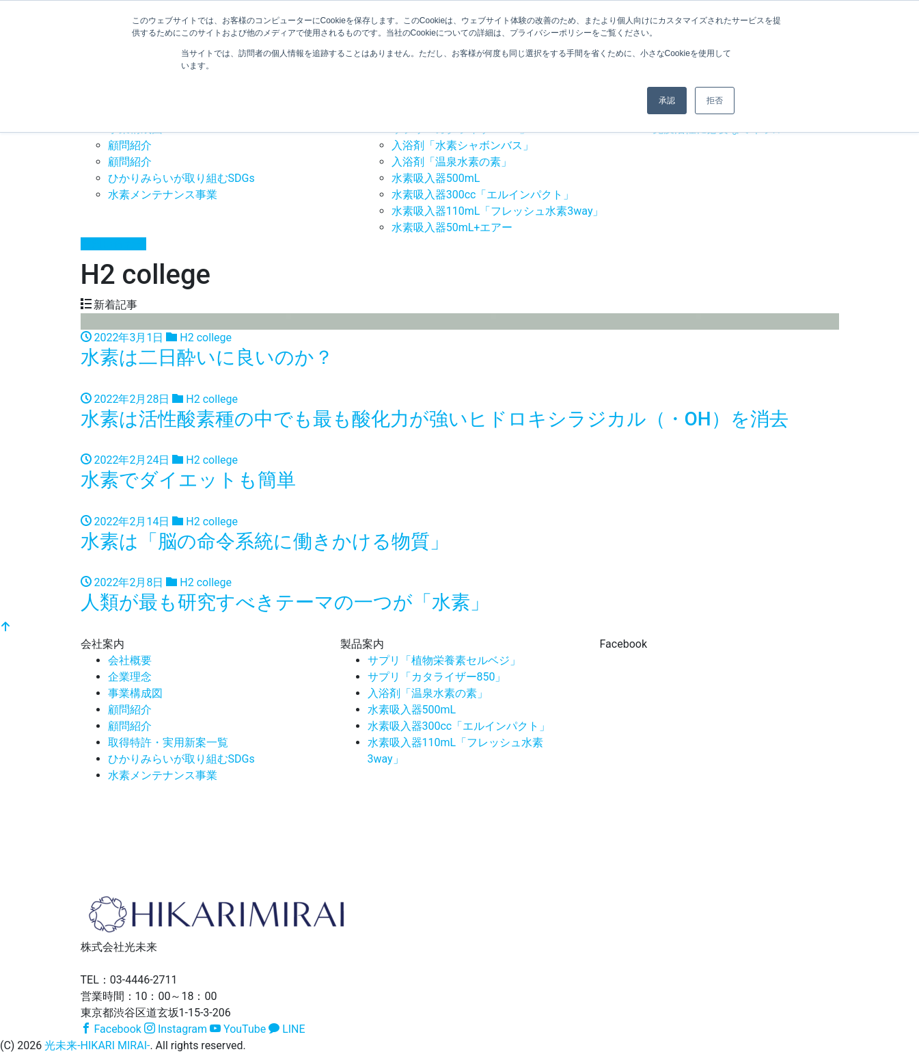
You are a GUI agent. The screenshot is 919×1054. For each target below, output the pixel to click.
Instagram (175, 1029)
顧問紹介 (130, 145)
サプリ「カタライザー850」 (437, 676)
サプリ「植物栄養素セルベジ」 (444, 660)
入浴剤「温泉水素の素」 (452, 161)
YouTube (238, 1029)
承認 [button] (667, 100)
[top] (5, 627)
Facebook (111, 1029)
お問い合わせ (113, 243)
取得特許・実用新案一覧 (168, 742)
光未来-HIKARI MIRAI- (97, 1045)
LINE (287, 1029)
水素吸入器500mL (436, 178)
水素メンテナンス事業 (162, 194)
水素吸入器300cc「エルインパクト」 (483, 194)
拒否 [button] (715, 100)
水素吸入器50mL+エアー (452, 227)
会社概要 (130, 660)
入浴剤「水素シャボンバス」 (463, 145)
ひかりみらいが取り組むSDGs (181, 178)
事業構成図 (135, 693)
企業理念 (130, 676)
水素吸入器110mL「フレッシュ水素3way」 (498, 211)
